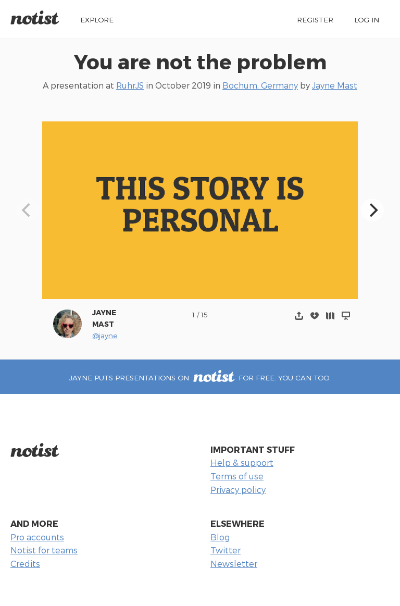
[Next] (372, 210)
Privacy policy (238, 489)
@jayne (104, 335)
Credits (25, 563)
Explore (97, 19)
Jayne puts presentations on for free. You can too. (199, 377)
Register (315, 19)
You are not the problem (200, 61)
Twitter (225, 550)
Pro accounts (37, 537)
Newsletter (233, 563)
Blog (220, 537)
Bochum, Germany (260, 85)
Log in (366, 19)
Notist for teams (44, 550)
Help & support (241, 462)
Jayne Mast (334, 85)
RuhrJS (130, 85)
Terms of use (237, 476)
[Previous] (27, 210)
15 (204, 314)
